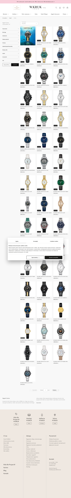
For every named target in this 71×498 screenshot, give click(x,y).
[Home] (35, 7)
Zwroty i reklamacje (31, 451)
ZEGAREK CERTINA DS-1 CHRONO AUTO (26, 64)
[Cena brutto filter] (10, 28)
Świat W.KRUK (7, 439)
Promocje (28, 441)
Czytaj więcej (38, 402)
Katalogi (28, 466)
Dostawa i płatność (30, 449)
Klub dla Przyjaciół (9, 454)
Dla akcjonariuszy (8, 447)
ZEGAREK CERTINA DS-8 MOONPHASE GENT (27, 149)
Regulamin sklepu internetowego (34, 439)
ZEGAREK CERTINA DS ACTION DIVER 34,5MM (44, 64)
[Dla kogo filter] (10, 32)
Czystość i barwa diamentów (33, 463)
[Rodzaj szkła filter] (10, 50)
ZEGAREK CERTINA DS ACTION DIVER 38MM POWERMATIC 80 (27, 128)
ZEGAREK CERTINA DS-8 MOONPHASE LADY (60, 128)
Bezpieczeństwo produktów (32, 453)
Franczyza (6, 445)
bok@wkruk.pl (52, 454)
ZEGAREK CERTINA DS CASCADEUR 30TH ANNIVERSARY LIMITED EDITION (27, 361)
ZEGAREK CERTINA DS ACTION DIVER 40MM (60, 64)
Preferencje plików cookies (55, 441)
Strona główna (4, 17)
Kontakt (6, 463)
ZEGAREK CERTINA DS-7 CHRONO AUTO (60, 298)
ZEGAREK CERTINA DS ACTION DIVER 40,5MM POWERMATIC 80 (60, 234)
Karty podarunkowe (31, 459)
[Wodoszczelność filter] (10, 39)
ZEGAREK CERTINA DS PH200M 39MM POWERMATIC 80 (60, 340)
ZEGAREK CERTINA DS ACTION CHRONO (59, 43)
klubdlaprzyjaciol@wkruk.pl (55, 459)
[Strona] (45, 390)
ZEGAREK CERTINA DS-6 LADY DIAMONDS (43, 361)
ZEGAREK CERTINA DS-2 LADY (26, 191)
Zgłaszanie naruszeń (54, 445)
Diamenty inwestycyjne (31, 464)
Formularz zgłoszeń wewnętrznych (57, 443)
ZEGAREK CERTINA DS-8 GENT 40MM (44, 106)
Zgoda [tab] (17, 241)
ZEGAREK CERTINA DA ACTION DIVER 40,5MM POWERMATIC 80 (27, 298)
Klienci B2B (6, 443)
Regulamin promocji (31, 443)
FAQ (27, 447)
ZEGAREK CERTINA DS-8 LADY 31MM (44, 42)
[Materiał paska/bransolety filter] (10, 46)
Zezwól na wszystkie (53, 257)
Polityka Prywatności (54, 439)
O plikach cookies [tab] (54, 241)
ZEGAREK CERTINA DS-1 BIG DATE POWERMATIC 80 (43, 298)
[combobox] (29, 23)
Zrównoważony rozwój (9, 441)
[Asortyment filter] (10, 57)
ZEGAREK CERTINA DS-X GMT (42, 170)
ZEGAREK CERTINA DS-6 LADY (43, 319)
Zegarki (10, 17)
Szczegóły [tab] (35, 241)
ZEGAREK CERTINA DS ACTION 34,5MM (43, 340)
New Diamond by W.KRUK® (33, 461)
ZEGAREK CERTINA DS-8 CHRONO (43, 149)
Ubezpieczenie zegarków (32, 457)
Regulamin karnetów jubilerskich (34, 445)
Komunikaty (6, 449)
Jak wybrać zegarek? (31, 455)
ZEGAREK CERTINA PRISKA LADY (59, 319)
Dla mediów (6, 451)
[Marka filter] (10, 53)
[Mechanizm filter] (10, 36)
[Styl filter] (10, 60)
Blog (5, 460)
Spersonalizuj (35, 257)
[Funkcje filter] (10, 43)
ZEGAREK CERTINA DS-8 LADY (59, 170)
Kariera (6, 457)
